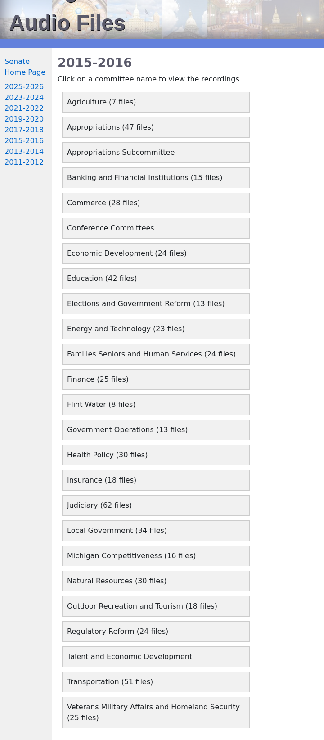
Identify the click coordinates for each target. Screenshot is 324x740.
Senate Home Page (24, 67)
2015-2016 (24, 140)
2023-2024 (24, 97)
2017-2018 (24, 130)
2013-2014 (24, 151)
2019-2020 (24, 119)
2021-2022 (24, 108)
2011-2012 (24, 162)
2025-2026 (24, 86)
